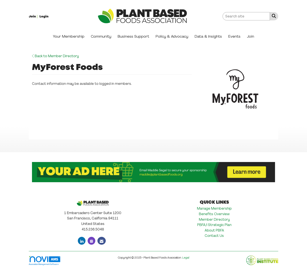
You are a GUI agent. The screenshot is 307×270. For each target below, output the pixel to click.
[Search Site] (273, 16)
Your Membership (68, 36)
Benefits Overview (214, 214)
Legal (185, 257)
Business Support (133, 36)
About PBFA (214, 230)
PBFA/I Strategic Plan (214, 225)
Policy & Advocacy (172, 36)
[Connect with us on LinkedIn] (81, 241)
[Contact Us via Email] (101, 241)
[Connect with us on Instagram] (91, 241)
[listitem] (34, 16)
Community (101, 36)
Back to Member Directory (55, 56)
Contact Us (214, 235)
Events (234, 36)
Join (250, 36)
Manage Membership (214, 208)
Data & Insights (208, 36)
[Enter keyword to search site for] (246, 16)
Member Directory (214, 219)
